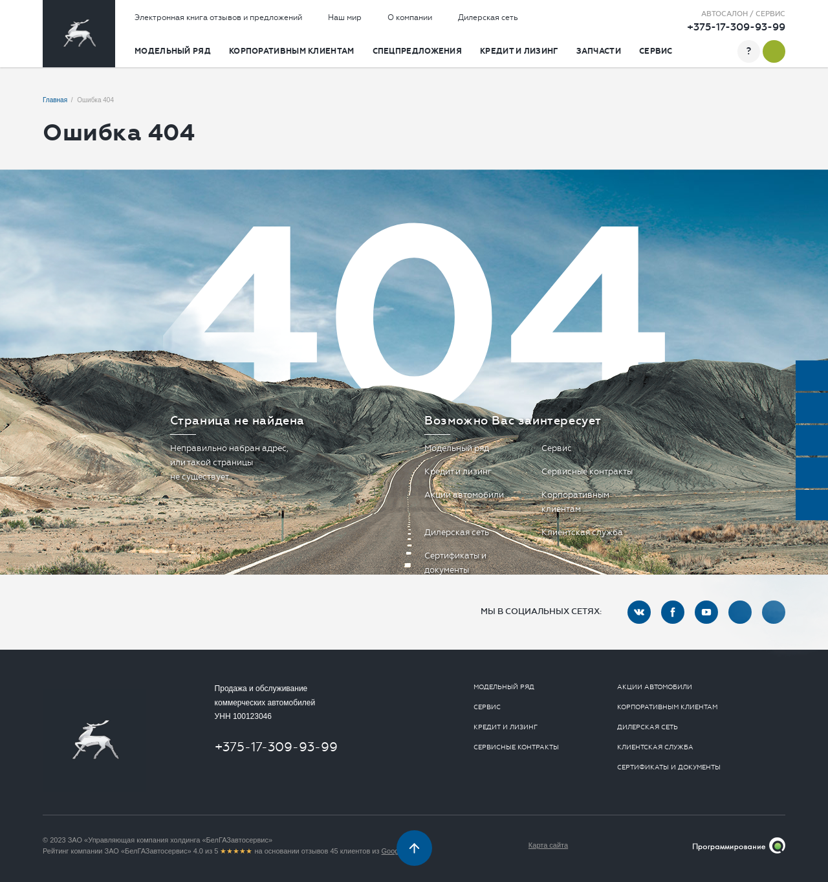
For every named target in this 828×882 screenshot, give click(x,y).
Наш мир (345, 17)
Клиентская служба (582, 532)
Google (393, 851)
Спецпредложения (418, 51)
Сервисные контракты (587, 471)
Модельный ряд (173, 51)
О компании (409, 17)
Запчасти (598, 51)
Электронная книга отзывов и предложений (218, 17)
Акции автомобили (464, 495)
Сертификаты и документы (669, 767)
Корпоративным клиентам (291, 51)
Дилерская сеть (488, 17)
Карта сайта (548, 845)
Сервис (656, 51)
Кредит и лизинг (519, 51)
